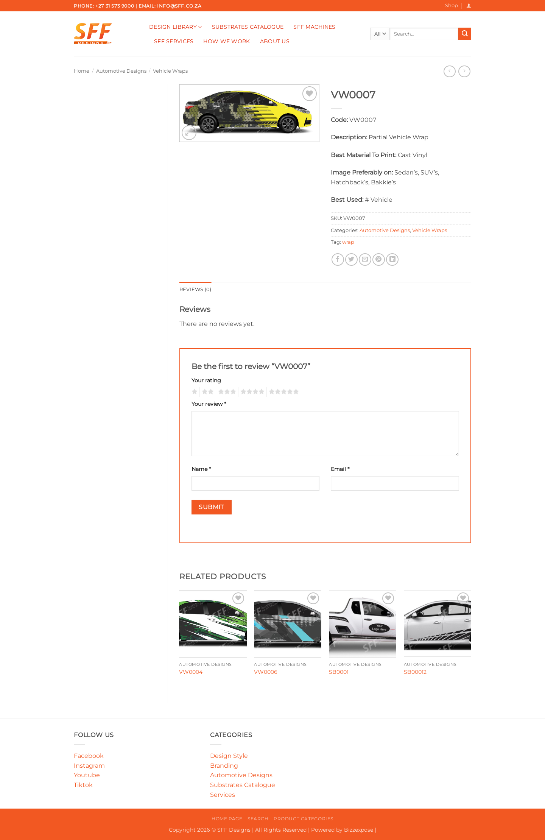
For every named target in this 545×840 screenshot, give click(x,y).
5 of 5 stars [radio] (282, 392)
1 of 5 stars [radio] (194, 392)
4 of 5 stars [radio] (251, 392)
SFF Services (173, 41)
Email (340, 469)
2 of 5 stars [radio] (206, 392)
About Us (275, 41)
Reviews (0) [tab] (195, 289)
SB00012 (415, 672)
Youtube (87, 775)
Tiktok (83, 785)
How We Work (226, 41)
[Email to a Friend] (365, 259)
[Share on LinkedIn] (392, 259)
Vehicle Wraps (170, 71)
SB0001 (339, 672)
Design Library (175, 27)
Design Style (229, 755)
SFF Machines (314, 26)
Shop (451, 5)
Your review (209, 404)
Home (81, 71)
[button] (468, 5)
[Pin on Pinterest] (378, 259)
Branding (224, 765)
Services (222, 794)
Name (201, 469)
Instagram (89, 765)
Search (258, 818)
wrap (348, 242)
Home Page (227, 818)
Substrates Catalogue (248, 26)
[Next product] (449, 71)
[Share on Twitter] (351, 259)
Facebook (89, 755)
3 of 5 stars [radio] (226, 392)
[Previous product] (464, 71)
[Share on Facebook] (338, 259)
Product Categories (303, 818)
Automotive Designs (121, 71)
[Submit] (464, 34)
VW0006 (265, 672)
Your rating (206, 380)
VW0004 (190, 672)
